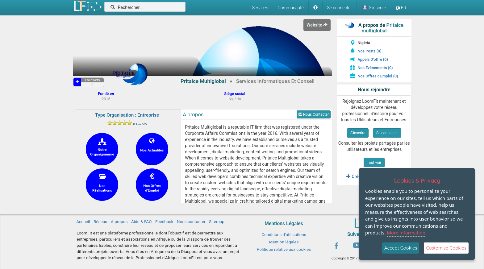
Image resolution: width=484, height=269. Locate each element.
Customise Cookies (446, 248)
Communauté (291, 7)
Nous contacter (191, 221)
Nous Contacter (313, 114)
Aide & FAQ (141, 221)
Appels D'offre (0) (373, 59)
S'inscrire (357, 133)
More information (406, 233)
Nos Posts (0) (370, 51)
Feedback (164, 221)
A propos (119, 221)
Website (317, 25)
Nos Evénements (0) (375, 67)
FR (401, 7)
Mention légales (283, 241)
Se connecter (339, 7)
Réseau (100, 221)
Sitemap (216, 221)
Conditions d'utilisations (283, 234)
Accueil (83, 221)
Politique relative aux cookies (284, 249)
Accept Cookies (400, 248)
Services (260, 7)
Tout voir (374, 162)
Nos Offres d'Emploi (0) (378, 76)
